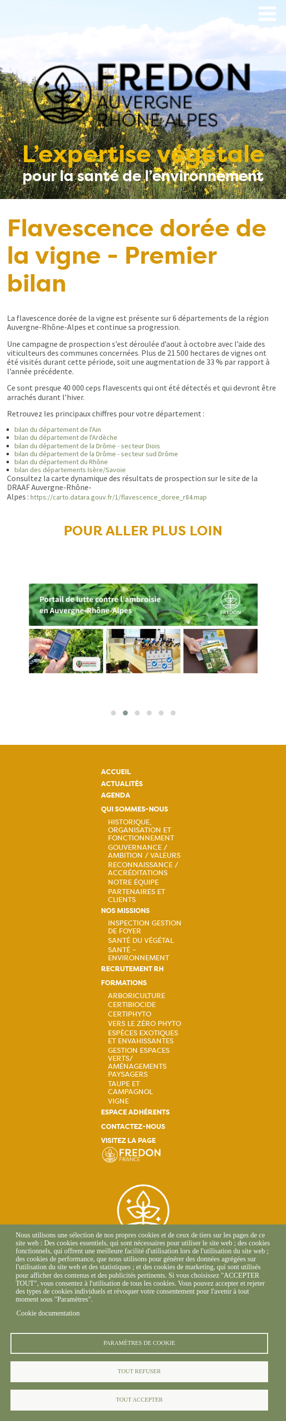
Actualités (122, 784)
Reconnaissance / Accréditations (143, 868)
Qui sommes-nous (134, 809)
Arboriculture (136, 995)
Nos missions (125, 910)
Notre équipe (133, 882)
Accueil (116, 772)
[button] (113, 713)
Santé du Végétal (141, 940)
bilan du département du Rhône (61, 461)
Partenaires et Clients (136, 895)
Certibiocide (132, 1004)
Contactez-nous (133, 1126)
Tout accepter (139, 1399)
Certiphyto (129, 1014)
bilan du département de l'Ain (57, 429)
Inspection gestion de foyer (145, 926)
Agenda (115, 795)
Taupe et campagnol (130, 1087)
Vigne (118, 1101)
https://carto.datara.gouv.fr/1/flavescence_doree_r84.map (118, 497)
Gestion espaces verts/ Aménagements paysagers (139, 1062)
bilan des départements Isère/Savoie (70, 469)
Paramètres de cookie (139, 1342)
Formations (124, 983)
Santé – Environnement (138, 953)
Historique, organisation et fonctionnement (141, 829)
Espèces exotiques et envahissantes (143, 1036)
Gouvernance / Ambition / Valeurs (144, 851)
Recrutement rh (132, 969)
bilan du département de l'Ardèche (65, 437)
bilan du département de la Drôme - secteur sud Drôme (96, 453)
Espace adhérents (135, 1112)
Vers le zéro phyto (144, 1023)
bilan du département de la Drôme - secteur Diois (87, 445)
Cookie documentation (48, 1313)
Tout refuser (139, 1371)
